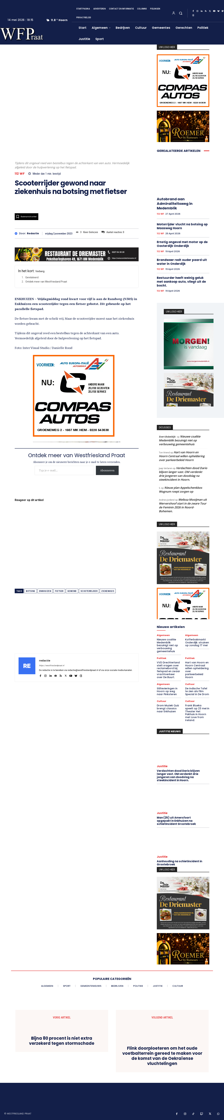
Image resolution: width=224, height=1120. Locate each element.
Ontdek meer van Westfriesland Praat (46, 281)
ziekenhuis (107, 591)
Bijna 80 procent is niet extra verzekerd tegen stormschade (61, 1041)
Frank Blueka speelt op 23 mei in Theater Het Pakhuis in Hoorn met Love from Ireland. (197, 713)
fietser (59, 591)
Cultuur (190, 684)
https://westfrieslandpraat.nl (51, 665)
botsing (30, 591)
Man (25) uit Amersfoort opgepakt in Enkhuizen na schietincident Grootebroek (176, 821)
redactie (33, 233)
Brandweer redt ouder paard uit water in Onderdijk (182, 262)
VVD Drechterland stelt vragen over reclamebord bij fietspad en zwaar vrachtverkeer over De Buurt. (168, 670)
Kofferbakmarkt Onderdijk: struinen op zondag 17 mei (197, 642)
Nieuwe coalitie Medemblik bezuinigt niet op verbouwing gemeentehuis (179, 440)
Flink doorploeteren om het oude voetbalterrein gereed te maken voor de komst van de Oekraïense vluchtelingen (162, 1056)
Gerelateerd (31, 277)
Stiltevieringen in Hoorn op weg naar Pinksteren (167, 691)
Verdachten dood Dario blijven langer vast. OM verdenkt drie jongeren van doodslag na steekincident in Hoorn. (183, 474)
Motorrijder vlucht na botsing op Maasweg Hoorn (182, 226)
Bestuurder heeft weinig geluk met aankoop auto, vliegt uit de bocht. (181, 282)
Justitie (162, 766)
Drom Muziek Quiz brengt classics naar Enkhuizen (168, 708)
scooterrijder (89, 591)
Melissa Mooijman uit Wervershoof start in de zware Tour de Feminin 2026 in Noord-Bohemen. (183, 505)
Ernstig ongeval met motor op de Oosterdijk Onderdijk (182, 244)
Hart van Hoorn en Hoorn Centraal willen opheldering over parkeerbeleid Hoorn (182, 456)
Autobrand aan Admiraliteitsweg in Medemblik (174, 204)
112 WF (20, 173)
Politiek (161, 658)
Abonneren (107, 470)
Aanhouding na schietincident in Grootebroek (179, 862)
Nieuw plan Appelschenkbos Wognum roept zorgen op (180, 489)
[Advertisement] (77, 629)
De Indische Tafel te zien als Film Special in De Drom (197, 691)
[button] (180, 13)
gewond (72, 591)
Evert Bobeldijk (167, 436)
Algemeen (163, 635)
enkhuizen (45, 591)
